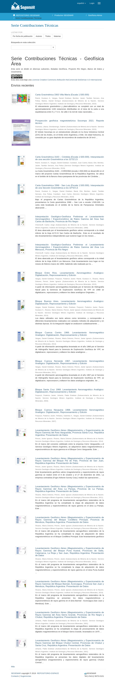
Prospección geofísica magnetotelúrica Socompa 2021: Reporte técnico (69, 121)
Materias (57, 36)
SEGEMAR (16, 673)
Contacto (15, 676)
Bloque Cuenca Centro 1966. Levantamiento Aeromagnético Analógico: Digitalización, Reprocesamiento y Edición (69, 333)
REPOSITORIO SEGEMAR (28, 15)
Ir (53, 47)
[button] (81, 3)
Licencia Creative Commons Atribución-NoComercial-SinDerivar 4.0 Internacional (67, 80)
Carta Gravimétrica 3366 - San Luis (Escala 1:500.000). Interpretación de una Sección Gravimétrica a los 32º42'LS (69, 186)
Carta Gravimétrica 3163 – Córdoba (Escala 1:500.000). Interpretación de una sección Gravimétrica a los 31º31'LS (69, 158)
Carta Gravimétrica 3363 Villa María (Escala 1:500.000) (62, 94)
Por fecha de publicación (22, 36)
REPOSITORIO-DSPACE (48, 673)
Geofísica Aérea (95, 15)
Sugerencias (25, 676)
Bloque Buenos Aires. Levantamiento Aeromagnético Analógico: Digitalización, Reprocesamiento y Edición (69, 302)
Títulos (48, 36)
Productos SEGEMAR (64, 15)
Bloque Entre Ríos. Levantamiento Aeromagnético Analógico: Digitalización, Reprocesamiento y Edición (69, 274)
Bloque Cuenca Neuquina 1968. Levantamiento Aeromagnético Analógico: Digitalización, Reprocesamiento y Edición (69, 411)
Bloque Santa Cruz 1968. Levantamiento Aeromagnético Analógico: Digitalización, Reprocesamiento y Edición (69, 390)
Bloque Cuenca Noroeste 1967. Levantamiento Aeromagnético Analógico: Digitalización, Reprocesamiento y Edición (69, 362)
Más (13, 666)
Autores (39, 36)
